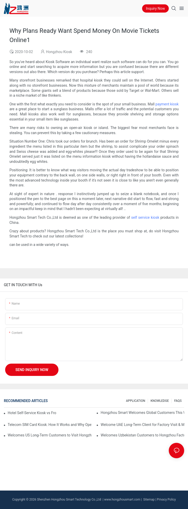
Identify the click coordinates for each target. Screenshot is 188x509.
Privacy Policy (166, 499)
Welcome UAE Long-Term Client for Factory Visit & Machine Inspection (142, 425)
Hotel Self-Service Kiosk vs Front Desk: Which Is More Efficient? (32, 413)
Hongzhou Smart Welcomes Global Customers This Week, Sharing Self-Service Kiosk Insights (142, 413)
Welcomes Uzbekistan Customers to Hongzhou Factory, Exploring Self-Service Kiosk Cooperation (142, 435)
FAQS (178, 401)
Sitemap (149, 499)
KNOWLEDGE (160, 401)
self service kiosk (145, 217)
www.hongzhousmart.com (122, 499)
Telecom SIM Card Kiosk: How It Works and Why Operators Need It (49, 425)
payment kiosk (167, 104)
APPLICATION (135, 401)
